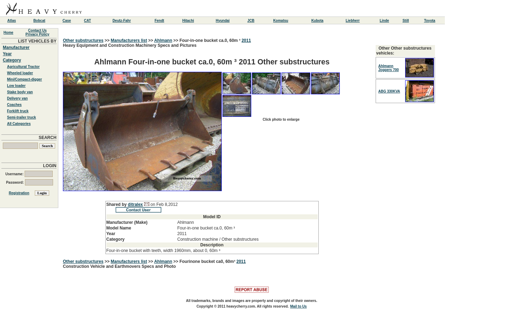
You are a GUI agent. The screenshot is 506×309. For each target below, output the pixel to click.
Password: (29, 182)
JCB (250, 21)
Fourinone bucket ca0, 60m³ (208, 261)
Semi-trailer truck (21, 117)
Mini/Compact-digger (24, 79)
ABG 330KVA (389, 91)
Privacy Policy (38, 34)
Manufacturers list (129, 40)
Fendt (159, 21)
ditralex (135, 204)
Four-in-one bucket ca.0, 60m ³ (211, 40)
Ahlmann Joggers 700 (388, 68)
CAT (87, 21)
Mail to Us (298, 306)
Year (7, 53)
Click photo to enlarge (280, 119)
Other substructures (83, 40)
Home (8, 32)
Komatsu (280, 21)
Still (405, 21)
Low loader (16, 86)
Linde (384, 21)
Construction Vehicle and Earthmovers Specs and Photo (119, 266)
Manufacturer (16, 47)
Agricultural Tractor (23, 67)
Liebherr (353, 21)
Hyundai (222, 21)
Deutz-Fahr (121, 21)
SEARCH (48, 137)
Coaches (14, 105)
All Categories (19, 124)
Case (67, 21)
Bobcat (39, 21)
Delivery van (17, 98)
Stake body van (20, 92)
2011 (246, 40)
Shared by (117, 204)
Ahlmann (163, 40)
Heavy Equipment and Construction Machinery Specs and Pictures (212, 148)
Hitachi (188, 21)
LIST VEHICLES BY (37, 41)
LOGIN (50, 165)
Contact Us (37, 30)
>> (107, 40)
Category (12, 60)
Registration (19, 193)
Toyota (429, 21)
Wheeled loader (20, 73)
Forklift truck (17, 111)
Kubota (317, 21)
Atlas (11, 21)
